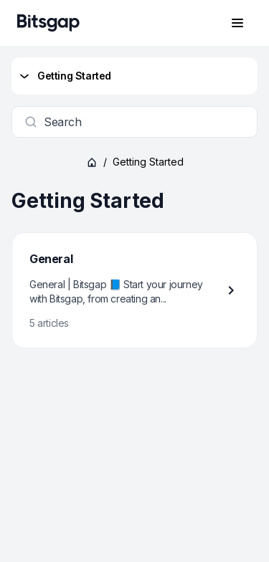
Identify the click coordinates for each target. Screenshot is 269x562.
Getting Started (64, 76)
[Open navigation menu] (237, 23)
